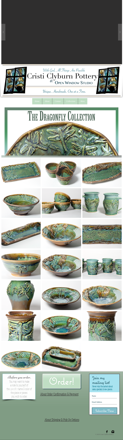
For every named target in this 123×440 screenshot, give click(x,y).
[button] (71, 101)
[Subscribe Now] (104, 410)
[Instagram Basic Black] (112, 431)
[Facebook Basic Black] (107, 431)
